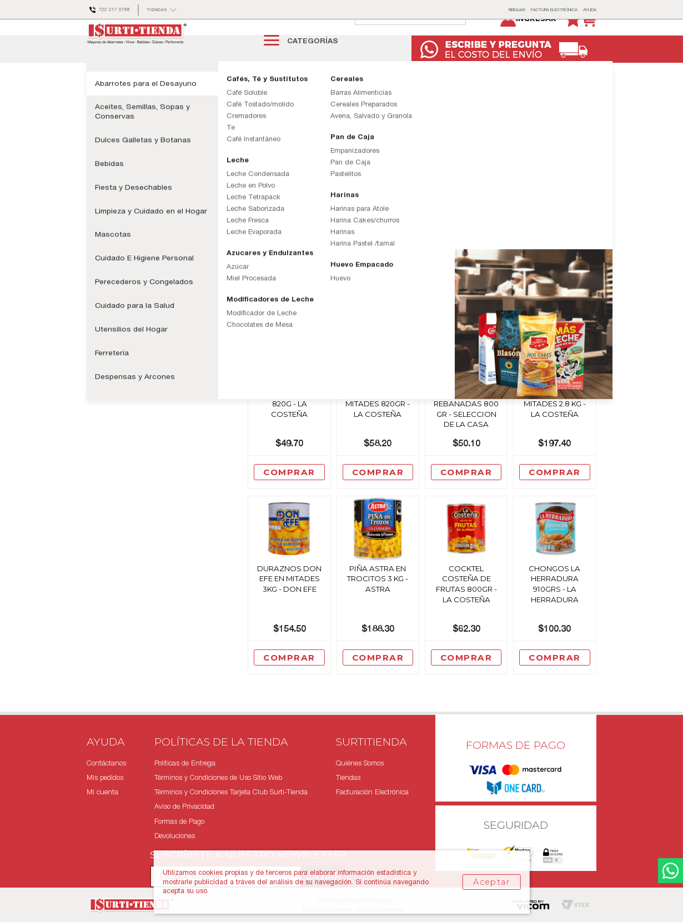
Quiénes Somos (360, 763)
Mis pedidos (105, 777)
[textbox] (421, 40)
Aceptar (491, 882)
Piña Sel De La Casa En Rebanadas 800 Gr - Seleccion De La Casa (466, 429)
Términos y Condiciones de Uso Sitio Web (218, 777)
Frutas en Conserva (272, 99)
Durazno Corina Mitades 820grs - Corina (378, 233)
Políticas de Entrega (184, 763)
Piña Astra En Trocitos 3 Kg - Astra (377, 604)
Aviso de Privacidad (184, 807)
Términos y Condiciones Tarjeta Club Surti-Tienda (231, 792)
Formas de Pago (179, 821)
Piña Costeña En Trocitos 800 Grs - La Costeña (466, 233)
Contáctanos (106, 763)
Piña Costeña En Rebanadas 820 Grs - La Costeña (554, 233)
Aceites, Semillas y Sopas (151, 99)
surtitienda (95, 99)
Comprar (289, 311)
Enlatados (215, 99)
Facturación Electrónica (372, 792)
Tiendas (348, 777)
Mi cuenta (102, 792)
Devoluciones (174, 836)
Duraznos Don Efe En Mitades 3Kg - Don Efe (289, 604)
